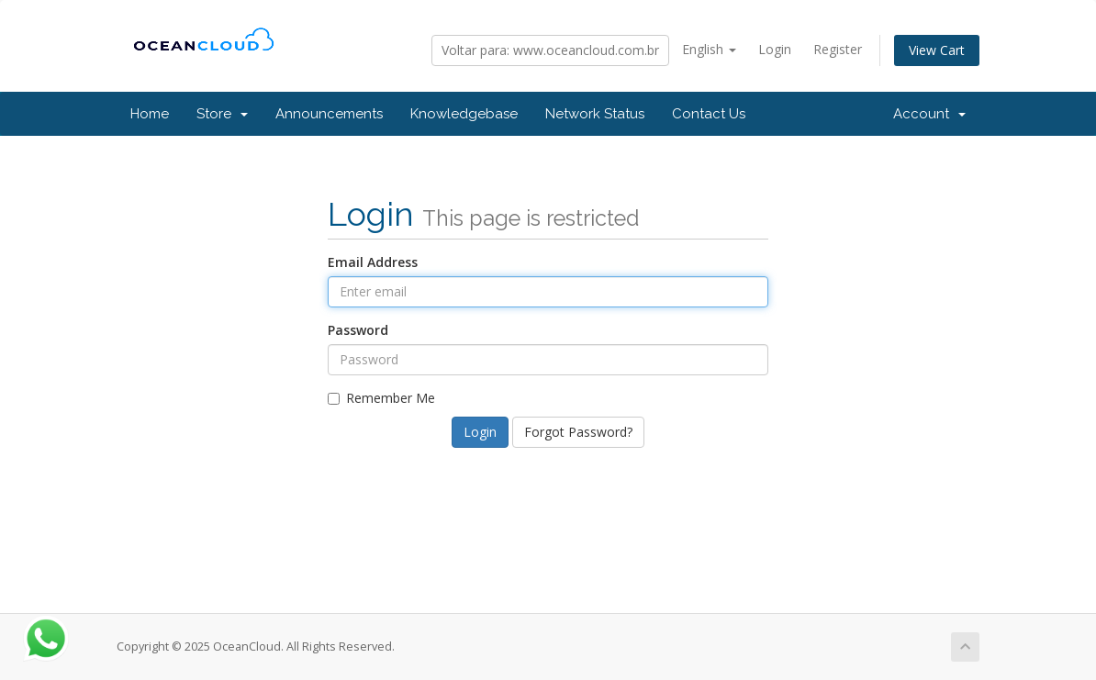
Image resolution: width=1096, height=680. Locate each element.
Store (222, 114)
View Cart (937, 50)
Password (358, 330)
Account (929, 114)
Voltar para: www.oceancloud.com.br (550, 50)
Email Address (373, 262)
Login (774, 49)
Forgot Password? (578, 431)
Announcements (329, 114)
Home (149, 114)
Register (837, 49)
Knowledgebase (464, 114)
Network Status (594, 114)
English (709, 49)
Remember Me (381, 398)
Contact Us (708, 114)
